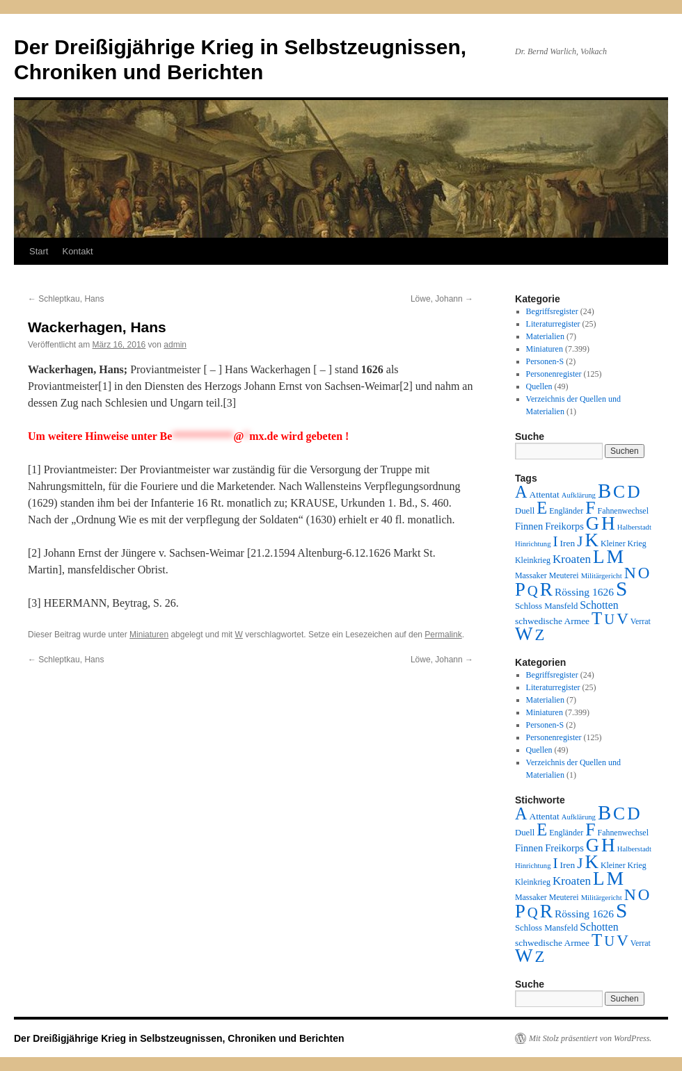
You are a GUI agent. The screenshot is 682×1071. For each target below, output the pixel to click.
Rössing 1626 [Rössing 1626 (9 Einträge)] (584, 592)
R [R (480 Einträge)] (546, 589)
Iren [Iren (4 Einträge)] (568, 543)
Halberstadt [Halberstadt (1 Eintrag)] (634, 527)
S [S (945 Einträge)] (621, 589)
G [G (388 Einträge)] (592, 523)
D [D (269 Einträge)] (633, 492)
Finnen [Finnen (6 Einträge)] (529, 526)
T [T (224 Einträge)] (597, 618)
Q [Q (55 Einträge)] (533, 590)
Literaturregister (553, 324)
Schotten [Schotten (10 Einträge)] (599, 605)
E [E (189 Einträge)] (542, 507)
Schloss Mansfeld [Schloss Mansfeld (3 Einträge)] (546, 606)
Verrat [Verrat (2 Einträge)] (641, 621)
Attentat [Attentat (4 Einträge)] (544, 494)
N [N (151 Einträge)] (630, 573)
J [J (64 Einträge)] (579, 541)
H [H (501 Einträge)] (608, 523)
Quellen (539, 386)
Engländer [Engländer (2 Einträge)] (566, 511)
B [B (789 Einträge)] (604, 491)
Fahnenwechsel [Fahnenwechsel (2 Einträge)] (623, 511)
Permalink (443, 634)
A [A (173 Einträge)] (521, 491)
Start (38, 251)
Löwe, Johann (442, 299)
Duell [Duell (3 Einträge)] (524, 511)
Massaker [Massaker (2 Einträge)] (531, 575)
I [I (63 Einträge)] (555, 541)
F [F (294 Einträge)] (590, 508)
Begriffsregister (552, 311)
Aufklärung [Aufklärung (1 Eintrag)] (579, 495)
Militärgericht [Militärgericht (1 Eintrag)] (601, 576)
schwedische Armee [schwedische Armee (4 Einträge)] (552, 621)
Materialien (545, 336)
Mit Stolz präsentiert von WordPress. (590, 1038)
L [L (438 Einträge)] (598, 556)
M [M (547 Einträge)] (615, 556)
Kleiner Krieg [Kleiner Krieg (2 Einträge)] (624, 543)
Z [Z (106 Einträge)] (540, 635)
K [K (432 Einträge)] (591, 540)
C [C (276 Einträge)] (619, 492)
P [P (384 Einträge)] (520, 589)
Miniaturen (148, 634)
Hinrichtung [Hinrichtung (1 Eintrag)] (533, 544)
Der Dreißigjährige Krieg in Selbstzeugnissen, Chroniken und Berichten (179, 1038)
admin (175, 345)
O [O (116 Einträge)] (644, 573)
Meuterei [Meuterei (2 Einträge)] (564, 575)
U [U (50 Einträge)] (609, 619)
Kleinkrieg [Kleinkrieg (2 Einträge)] (532, 560)
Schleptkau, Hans (66, 299)
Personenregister (554, 374)
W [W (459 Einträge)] (524, 633)
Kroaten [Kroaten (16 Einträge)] (572, 559)
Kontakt (77, 251)
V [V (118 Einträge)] (622, 619)
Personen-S (545, 361)
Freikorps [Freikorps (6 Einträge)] (564, 526)
